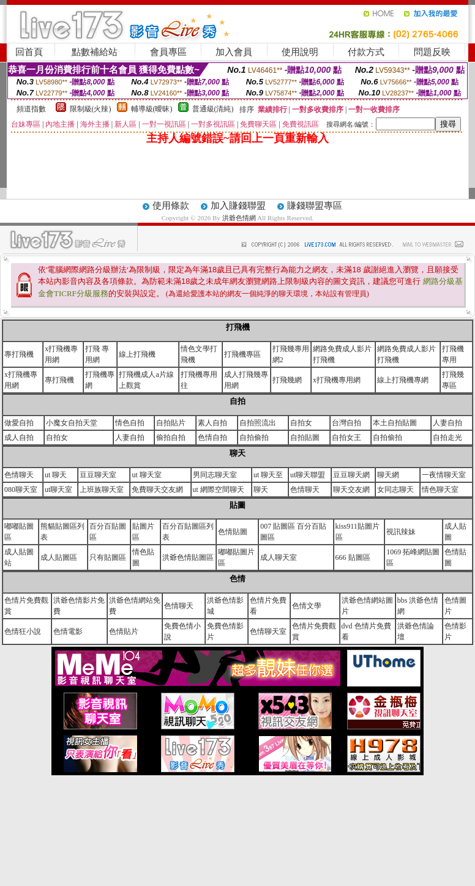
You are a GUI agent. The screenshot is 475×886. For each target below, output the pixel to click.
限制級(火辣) (90, 109)
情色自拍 (129, 423)
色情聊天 (19, 475)
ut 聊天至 (268, 475)
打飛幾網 (287, 380)
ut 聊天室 (146, 475)
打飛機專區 (242, 354)
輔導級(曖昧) (152, 109)
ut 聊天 (56, 475)
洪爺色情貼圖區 (188, 557)
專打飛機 (19, 354)
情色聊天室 (440, 489)
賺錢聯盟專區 (314, 205)
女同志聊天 (395, 489)
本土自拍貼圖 (395, 423)
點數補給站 (95, 52)
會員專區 (168, 52)
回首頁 (29, 52)
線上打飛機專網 (402, 380)
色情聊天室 (268, 631)
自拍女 (301, 423)
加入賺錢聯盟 (238, 205)
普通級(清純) (213, 109)
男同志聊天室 (215, 475)
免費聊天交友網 (157, 489)
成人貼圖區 (58, 557)
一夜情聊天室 (444, 475)
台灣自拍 (346, 423)
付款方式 (366, 52)
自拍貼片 (170, 423)
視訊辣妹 (401, 531)
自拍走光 (447, 437)
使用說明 (300, 52)
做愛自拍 (19, 423)
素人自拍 (212, 423)
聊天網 (388, 475)
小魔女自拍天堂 (71, 423)
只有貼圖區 (107, 557)
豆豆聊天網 (351, 475)
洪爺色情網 (240, 218)
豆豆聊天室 (98, 475)
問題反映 (432, 52)
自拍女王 (346, 437)
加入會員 (233, 52)
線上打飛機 (137, 354)
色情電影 (68, 631)
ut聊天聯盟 (307, 475)
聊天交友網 (351, 489)
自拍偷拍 (254, 437)
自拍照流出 (257, 423)
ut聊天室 (58, 489)
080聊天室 (20, 489)
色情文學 (306, 605)
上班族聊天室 (102, 489)
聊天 (260, 489)
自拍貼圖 (305, 437)
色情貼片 (123, 631)
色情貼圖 (232, 531)
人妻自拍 (447, 423)
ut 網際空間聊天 (218, 489)
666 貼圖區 (352, 557)
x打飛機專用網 (337, 380)
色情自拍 (212, 437)
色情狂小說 (22, 631)
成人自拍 (19, 437)
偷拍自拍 (170, 437)
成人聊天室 (278, 557)
